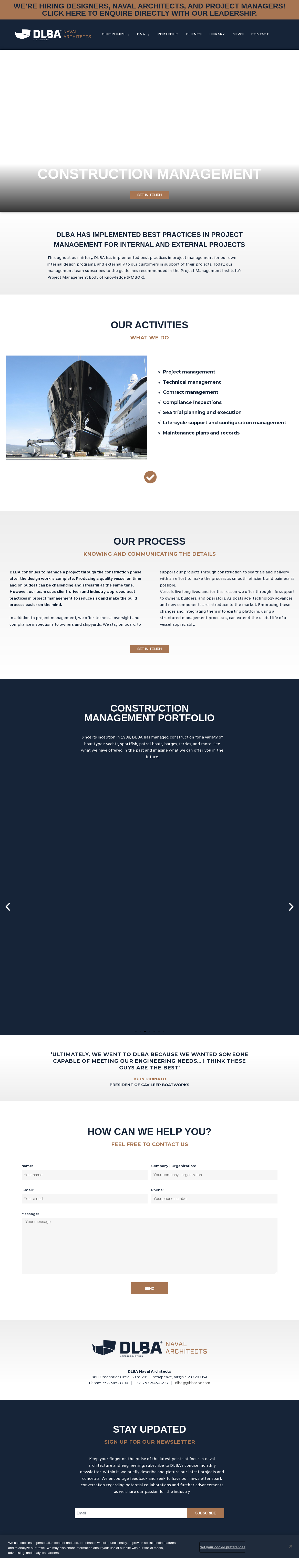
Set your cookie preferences (222, 1547)
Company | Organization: (173, 1166)
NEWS (238, 34)
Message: (30, 1214)
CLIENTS (194, 34)
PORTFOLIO (168, 34)
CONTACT (260, 34)
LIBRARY (217, 34)
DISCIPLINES (115, 35)
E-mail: (28, 1190)
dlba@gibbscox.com (192, 1382)
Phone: (157, 1190)
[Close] (290, 1546)
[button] (149, 195)
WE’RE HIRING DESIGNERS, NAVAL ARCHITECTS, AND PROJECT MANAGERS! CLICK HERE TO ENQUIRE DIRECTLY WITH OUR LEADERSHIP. (149, 9)
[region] (149, 1546)
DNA (143, 35)
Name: (27, 1166)
